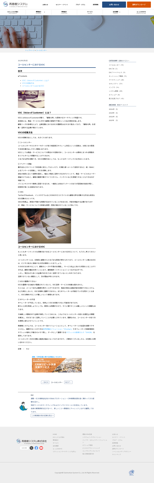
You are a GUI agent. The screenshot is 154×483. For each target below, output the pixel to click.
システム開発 (116, 91)
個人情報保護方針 (88, 454)
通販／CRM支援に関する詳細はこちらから (47, 357)
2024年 (113, 109)
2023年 (113, 113)
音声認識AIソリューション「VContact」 (58, 329)
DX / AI (113, 69)
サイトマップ (116, 454)
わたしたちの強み (12, 12)
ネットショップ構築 (118, 76)
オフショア (115, 95)
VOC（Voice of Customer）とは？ (35, 80)
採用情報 (95, 4)
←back (45, 382)
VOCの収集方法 (28, 83)
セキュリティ (116, 84)
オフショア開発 (87, 445)
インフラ (114, 87)
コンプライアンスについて (91, 451)
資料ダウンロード (139, 4)
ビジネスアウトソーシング (91, 448)
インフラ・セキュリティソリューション (94, 441)
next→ (68, 382)
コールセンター (117, 65)
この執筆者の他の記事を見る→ (43, 415)
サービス (89, 12)
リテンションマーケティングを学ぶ (64, 451)
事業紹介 (38, 12)
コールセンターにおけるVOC (33, 86)
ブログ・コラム (80, 4)
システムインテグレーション (91, 437)
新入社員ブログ (117, 98)
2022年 (113, 117)
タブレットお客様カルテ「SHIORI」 (79, 332)
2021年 (113, 120)
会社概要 (115, 12)
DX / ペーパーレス (117, 72)
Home (55, 434)
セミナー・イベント (62, 4)
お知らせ (45, 4)
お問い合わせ (114, 4)
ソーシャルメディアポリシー (121, 451)
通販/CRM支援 (87, 434)
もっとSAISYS (57, 449)
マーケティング (117, 80)
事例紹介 (64, 12)
